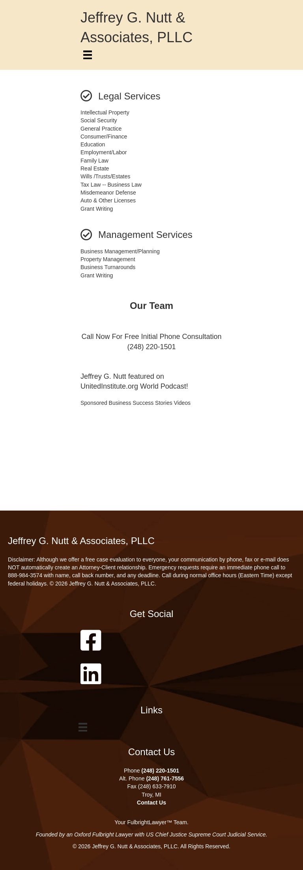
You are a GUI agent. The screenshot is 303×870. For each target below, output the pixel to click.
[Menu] (87, 55)
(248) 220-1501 (160, 770)
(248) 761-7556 (165, 778)
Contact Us (151, 802)
